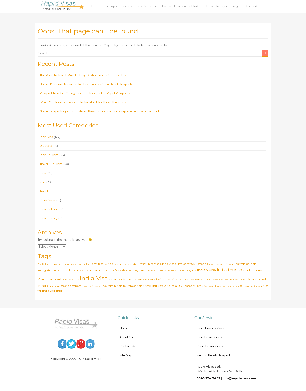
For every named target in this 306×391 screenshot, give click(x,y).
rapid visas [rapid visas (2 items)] (54, 286)
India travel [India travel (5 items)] (53, 279)
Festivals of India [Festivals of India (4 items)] (245, 263)
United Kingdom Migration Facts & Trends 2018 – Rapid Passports (86, 84)
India (43, 173)
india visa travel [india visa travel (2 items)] (186, 279)
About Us (126, 337)
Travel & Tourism (51, 164)
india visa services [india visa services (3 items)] (166, 279)
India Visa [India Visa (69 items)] (94, 278)
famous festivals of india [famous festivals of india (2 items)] (220, 264)
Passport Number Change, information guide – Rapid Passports (85, 93)
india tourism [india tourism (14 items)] (230, 269)
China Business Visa (210, 346)
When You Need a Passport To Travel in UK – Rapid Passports (83, 102)
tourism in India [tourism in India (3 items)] (112, 285)
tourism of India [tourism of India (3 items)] (132, 285)
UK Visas (46, 146)
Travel (44, 191)
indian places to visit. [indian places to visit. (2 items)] (167, 270)
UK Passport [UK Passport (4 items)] (186, 285)
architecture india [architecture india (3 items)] (103, 263)
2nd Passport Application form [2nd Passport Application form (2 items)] (75, 264)
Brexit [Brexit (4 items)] (141, 263)
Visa (42, 182)
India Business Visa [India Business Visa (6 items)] (75, 270)
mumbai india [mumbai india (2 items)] (237, 279)
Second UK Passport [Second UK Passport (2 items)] (92, 286)
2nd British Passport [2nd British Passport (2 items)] (48, 264)
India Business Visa (210, 337)
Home (124, 328)
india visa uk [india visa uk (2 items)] (201, 279)
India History (48, 218)
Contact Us (127, 346)
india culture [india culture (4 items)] (98, 270)
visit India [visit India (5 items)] (56, 291)
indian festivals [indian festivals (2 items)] (147, 270)
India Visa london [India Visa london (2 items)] (146, 279)
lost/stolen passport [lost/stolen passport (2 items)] (219, 279)
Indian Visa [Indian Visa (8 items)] (206, 270)
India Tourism (49, 155)
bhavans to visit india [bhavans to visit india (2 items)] (125, 264)
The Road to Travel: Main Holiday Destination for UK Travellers (83, 75)
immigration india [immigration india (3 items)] (49, 270)
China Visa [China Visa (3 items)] (152, 263)
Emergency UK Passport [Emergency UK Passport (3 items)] (191, 263)
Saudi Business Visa (210, 328)
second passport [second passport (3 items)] (71, 285)
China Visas (47, 200)
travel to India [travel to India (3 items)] (168, 285)
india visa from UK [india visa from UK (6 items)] (123, 279)
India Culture (49, 209)
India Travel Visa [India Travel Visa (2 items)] (70, 279)
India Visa (46, 137)
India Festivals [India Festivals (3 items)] (116, 270)
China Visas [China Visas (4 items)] (168, 263)
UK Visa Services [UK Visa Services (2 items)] (204, 286)
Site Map (126, 355)
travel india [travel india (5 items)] (151, 286)
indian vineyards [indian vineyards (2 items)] (187, 270)
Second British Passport (213, 355)
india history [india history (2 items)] (132, 270)
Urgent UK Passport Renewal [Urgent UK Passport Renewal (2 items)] (247, 286)
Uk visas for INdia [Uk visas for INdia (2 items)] (223, 286)
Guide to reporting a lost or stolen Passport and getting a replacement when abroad (99, 111)
